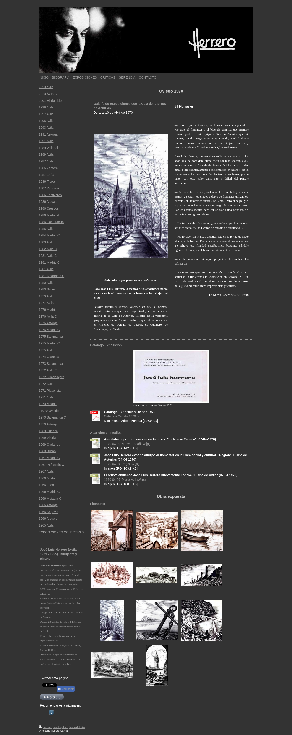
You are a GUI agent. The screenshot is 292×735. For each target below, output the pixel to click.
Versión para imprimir (53, 727)
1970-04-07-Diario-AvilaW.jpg (125, 479)
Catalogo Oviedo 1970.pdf (122, 416)
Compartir (66, 689)
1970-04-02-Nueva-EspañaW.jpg (127, 444)
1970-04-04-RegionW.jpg (122, 464)
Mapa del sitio (77, 727)
